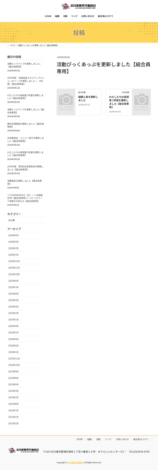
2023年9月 (13, 371)
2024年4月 (13, 339)
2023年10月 (14, 364)
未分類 (11, 220)
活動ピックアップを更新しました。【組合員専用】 (24, 65)
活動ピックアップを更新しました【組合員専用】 (25, 111)
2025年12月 (14, 261)
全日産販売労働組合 (75, 462)
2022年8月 (13, 403)
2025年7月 (13, 287)
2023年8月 (13, 377)
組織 (89, 439)
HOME (80, 439)
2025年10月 (14, 274)
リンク (108, 439)
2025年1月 (13, 319)
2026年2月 (13, 248)
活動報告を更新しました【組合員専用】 (24, 182)
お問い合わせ (122, 439)
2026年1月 (13, 254)
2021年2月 (13, 423)
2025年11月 (14, 267)
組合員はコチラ (140, 439)
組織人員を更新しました (88, 98)
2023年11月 (14, 358)
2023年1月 (13, 397)
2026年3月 (13, 241)
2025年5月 (13, 300)
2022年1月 (13, 416)
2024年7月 (13, 332)
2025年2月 (13, 313)
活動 (98, 439)
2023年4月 (13, 384)
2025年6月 (13, 293)
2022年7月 (13, 410)
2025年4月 (13, 306)
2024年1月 (13, 352)
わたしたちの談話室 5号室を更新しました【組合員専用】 (25, 97)
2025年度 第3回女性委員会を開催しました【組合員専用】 (25, 168)
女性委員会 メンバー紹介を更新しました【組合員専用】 (25, 139)
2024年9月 (13, 326)
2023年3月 (13, 390)
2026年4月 (13, 235)
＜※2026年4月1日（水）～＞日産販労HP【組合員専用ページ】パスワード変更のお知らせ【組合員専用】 (25, 198)
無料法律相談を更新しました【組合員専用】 (25, 125)
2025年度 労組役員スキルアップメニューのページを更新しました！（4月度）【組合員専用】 (25, 80)
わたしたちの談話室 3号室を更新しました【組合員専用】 (119, 102)
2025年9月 (13, 280)
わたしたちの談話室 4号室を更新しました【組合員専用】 (25, 154)
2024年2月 (13, 345)
